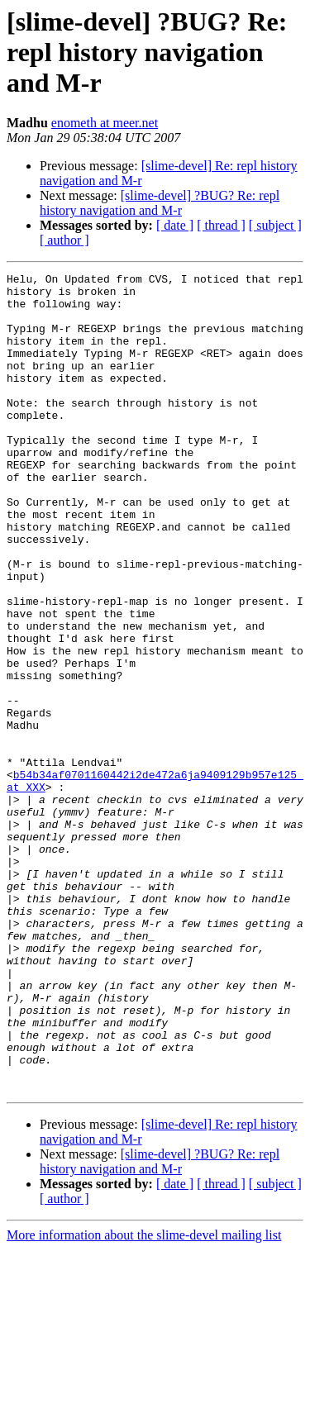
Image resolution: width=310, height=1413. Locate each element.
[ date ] (174, 225)
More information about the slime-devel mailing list (144, 1399)
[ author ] (64, 240)
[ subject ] (275, 225)
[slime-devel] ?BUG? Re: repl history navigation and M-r (159, 202)
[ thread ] (221, 225)
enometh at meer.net (104, 123)
